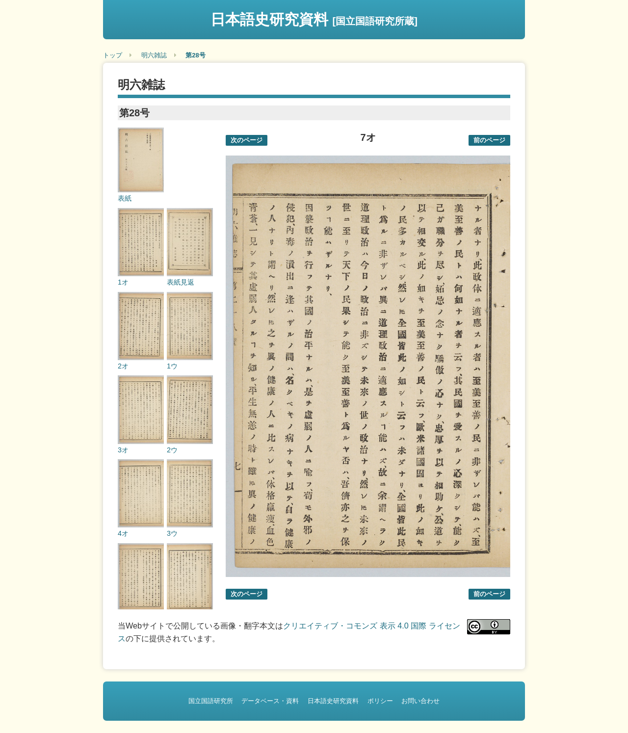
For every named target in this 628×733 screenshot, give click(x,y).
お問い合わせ (420, 701)
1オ (123, 282)
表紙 (124, 198)
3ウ (172, 533)
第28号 (195, 55)
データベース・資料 (270, 701)
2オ (123, 366)
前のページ (489, 140)
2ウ (172, 450)
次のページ (246, 140)
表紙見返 (180, 282)
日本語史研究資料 (314, 19)
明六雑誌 (154, 55)
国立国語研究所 (210, 701)
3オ (123, 450)
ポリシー (380, 701)
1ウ (172, 366)
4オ (123, 533)
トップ (112, 55)
